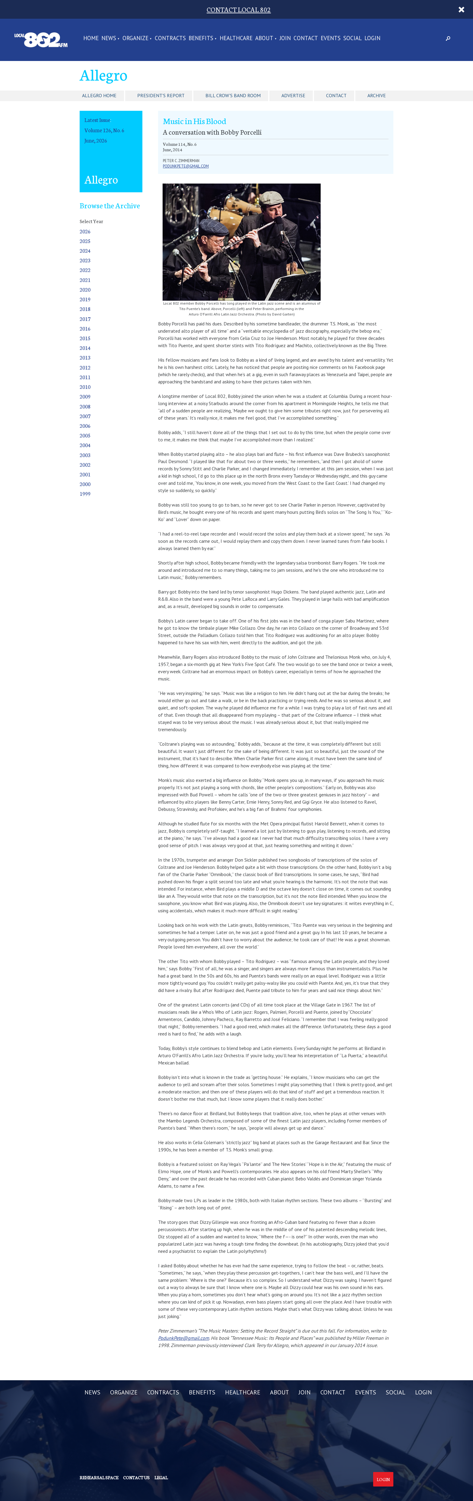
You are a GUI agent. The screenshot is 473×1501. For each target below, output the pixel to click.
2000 (85, 484)
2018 (85, 308)
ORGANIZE (135, 38)
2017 (85, 318)
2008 (85, 406)
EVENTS (331, 38)
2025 (85, 241)
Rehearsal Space (99, 1477)
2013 (85, 357)
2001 (85, 474)
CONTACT (306, 38)
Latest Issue (97, 119)
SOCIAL (352, 38)
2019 (85, 299)
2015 (85, 338)
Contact (336, 95)
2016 (85, 328)
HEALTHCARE (236, 38)
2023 (85, 260)
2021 (85, 279)
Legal (161, 1477)
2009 (85, 396)
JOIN (285, 38)
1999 (85, 493)
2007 (85, 416)
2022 (85, 270)
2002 (85, 464)
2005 (85, 435)
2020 (85, 289)
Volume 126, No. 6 (104, 130)
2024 (85, 250)
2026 (85, 231)
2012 (85, 367)
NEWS (108, 38)
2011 (85, 377)
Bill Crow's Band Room (233, 95)
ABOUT (264, 38)
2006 (85, 425)
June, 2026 (95, 140)
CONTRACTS (170, 38)
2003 (85, 455)
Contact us (136, 1477)
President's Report (161, 95)
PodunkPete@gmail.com (186, 166)
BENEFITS (201, 38)
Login (383, 1479)
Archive (376, 95)
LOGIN (372, 38)
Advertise (293, 95)
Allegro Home (99, 95)
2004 (85, 445)
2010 (85, 386)
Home (91, 38)
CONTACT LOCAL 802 (239, 9)
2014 (85, 347)
